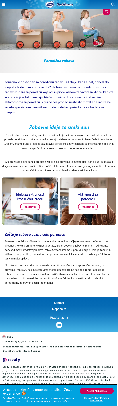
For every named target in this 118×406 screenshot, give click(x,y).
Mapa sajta (59, 309)
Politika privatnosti (13, 346)
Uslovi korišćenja (12, 351)
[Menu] (4, 4)
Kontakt (59, 303)
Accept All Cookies (97, 390)
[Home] (50, 4)
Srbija (7, 337)
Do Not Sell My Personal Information (96, 399)
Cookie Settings (31, 351)
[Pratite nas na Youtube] (59, 325)
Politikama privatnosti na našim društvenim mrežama (54, 346)
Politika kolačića (92, 346)
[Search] (113, 4)
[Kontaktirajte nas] (106, 12)
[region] (58, 395)
